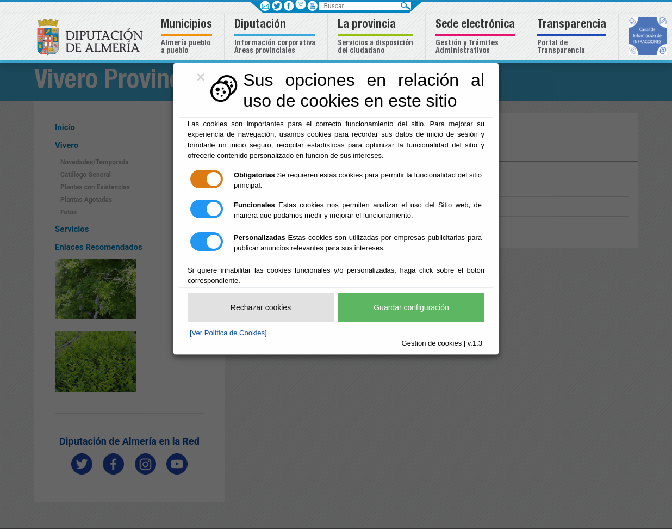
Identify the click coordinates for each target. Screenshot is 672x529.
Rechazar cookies (261, 307)
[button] (188, 37)
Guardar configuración (411, 307)
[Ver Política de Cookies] (228, 333)
